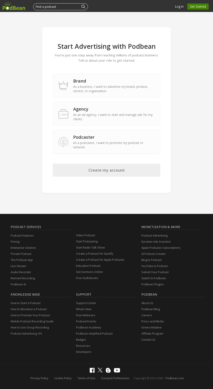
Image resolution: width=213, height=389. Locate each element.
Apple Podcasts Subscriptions (161, 248)
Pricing (15, 242)
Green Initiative (151, 327)
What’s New (83, 309)
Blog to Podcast (151, 260)
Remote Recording (23, 278)
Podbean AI (18, 284)
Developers (83, 352)
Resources (83, 346)
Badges (81, 340)
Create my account (106, 170)
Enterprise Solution (23, 248)
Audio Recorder (21, 272)
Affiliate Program (152, 333)
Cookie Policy (63, 378)
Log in (179, 6)
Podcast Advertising (154, 235)
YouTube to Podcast (154, 266)
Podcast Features (22, 235)
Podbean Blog (150, 309)
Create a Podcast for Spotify (94, 253)
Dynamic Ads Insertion (156, 242)
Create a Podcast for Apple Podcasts (100, 260)
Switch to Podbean (153, 278)
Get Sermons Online (89, 272)
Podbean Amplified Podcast (94, 333)
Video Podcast (85, 235)
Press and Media (152, 321)
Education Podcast (88, 266)
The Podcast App (22, 260)
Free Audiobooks (87, 278)
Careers (146, 315)
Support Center (86, 303)
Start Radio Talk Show (90, 247)
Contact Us (148, 340)
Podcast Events (86, 321)
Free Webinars (85, 315)
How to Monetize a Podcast (29, 309)
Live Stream (18, 266)
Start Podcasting (87, 241)
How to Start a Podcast (26, 303)
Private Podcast (21, 254)
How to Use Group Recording (30, 327)
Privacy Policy (39, 378)
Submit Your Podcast (155, 272)
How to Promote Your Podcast (30, 315)
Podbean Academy (88, 327)
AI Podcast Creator (153, 254)
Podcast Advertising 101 (26, 333)
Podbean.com (175, 378)
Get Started (198, 6)
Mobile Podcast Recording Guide (32, 321)
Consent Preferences (115, 378)
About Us (147, 303)
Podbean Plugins (152, 284)
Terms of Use (86, 378)
